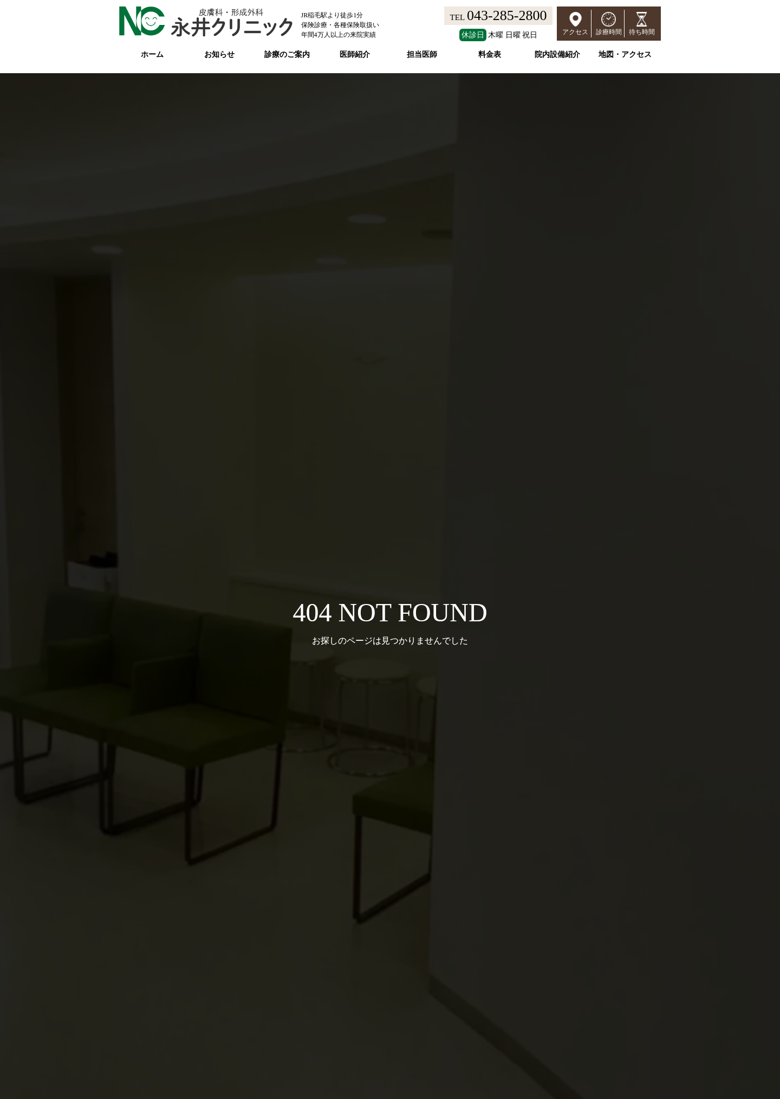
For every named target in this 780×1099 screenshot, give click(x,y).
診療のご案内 (287, 54)
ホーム (152, 54)
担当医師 (422, 54)
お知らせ (219, 54)
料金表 (489, 54)
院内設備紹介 (557, 54)
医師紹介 (355, 54)
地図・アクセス (625, 54)
